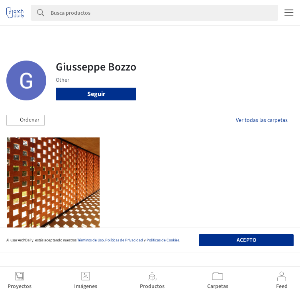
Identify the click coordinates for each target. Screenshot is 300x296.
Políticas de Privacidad (124, 240)
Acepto (246, 240)
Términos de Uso (90, 240)
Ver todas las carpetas (262, 120)
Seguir (96, 94)
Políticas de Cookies (163, 240)
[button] (25, 120)
